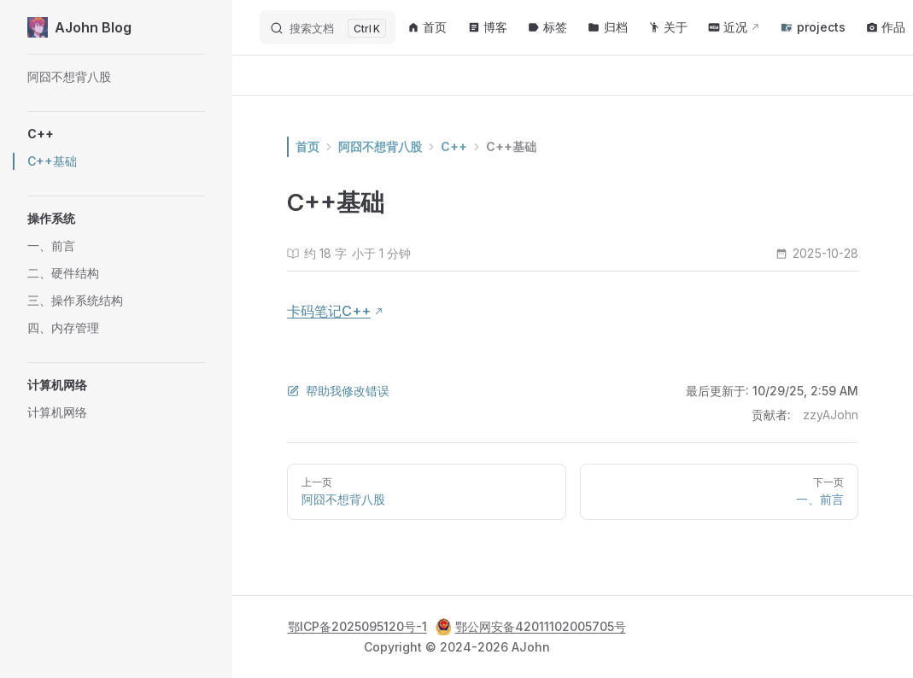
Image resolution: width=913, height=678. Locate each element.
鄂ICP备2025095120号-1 (357, 626)
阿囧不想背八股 (380, 146)
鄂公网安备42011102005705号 (531, 626)
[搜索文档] (327, 27)
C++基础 (511, 146)
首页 (307, 146)
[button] (116, 134)
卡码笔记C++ (329, 310)
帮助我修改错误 (338, 390)
